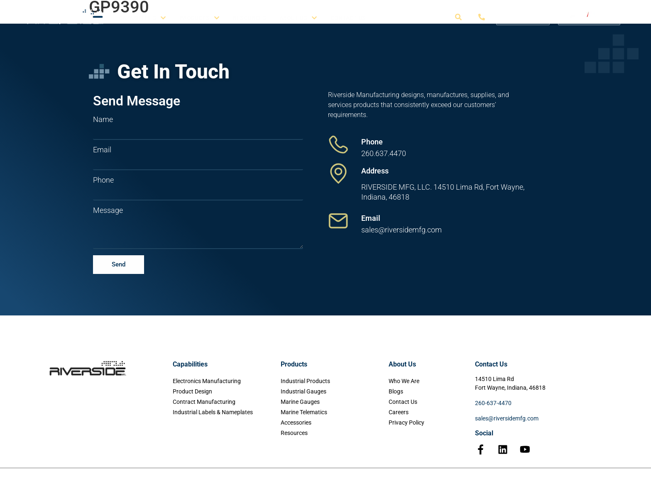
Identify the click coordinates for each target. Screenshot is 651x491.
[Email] (338, 220)
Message (108, 210)
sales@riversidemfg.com (506, 418)
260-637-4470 (493, 403)
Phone (103, 180)
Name (103, 119)
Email (102, 150)
